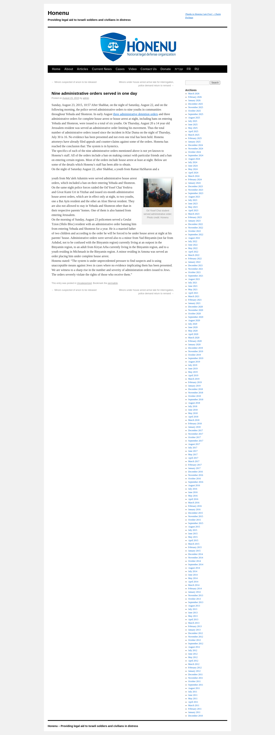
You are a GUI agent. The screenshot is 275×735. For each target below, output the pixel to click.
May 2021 (193, 289)
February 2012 (195, 667)
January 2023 (194, 220)
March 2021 (193, 296)
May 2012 (193, 657)
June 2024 (193, 165)
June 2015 (193, 533)
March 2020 (193, 337)
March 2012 (193, 664)
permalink (113, 283)
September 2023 (195, 193)
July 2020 (192, 324)
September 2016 (195, 482)
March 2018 (193, 420)
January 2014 (194, 592)
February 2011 (195, 709)
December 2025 (195, 104)
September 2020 (195, 317)
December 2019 (195, 348)
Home (56, 69)
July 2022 (192, 241)
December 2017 (195, 430)
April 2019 (193, 375)
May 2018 (193, 413)
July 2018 (192, 406)
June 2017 (193, 451)
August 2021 (194, 279)
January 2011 (194, 712)
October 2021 (194, 272)
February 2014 (195, 588)
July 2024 (192, 162)
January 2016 (194, 509)
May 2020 (193, 330)
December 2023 (195, 186)
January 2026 (194, 100)
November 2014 (195, 557)
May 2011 (193, 698)
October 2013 (194, 599)
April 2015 (193, 540)
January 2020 (194, 344)
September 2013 (195, 602)
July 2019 (192, 365)
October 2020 (194, 313)
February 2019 (195, 382)
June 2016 (193, 492)
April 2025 (193, 131)
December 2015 (195, 513)
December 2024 (195, 145)
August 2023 (194, 196)
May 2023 (193, 207)
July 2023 (192, 200)
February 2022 (195, 258)
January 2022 (194, 262)
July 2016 (192, 489)
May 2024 (193, 169)
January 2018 (194, 427)
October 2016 (194, 478)
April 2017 (193, 458)
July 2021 (192, 282)
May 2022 (193, 248)
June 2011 (193, 695)
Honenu (114, 16)
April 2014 (193, 581)
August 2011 (194, 688)
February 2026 (195, 97)
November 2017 (195, 434)
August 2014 (194, 568)
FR (189, 69)
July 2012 (192, 650)
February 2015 (195, 547)
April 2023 (193, 210)
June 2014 (193, 574)
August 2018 (194, 403)
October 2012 (194, 640)
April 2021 (193, 293)
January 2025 (194, 141)
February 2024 (195, 179)
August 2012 (194, 647)
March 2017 (193, 461)
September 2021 (195, 275)
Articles (82, 69)
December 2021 (195, 265)
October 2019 (194, 354)
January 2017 (194, 468)
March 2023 (193, 214)
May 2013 (193, 616)
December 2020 (195, 306)
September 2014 (195, 564)
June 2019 (193, 368)
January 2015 (194, 550)
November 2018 (195, 392)
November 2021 (195, 269)
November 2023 (195, 189)
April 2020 (193, 334)
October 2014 (194, 561)
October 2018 (194, 396)
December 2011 (195, 674)
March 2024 (193, 176)
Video (133, 69)
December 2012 (195, 633)
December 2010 (195, 715)
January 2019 (194, 385)
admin (86, 98)
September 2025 (195, 114)
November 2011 (195, 678)
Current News (102, 69)
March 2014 (193, 585)
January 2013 (194, 629)
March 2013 (193, 623)
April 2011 (193, 702)
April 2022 (193, 251)
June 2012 (193, 654)
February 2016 (195, 506)
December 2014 (195, 554)
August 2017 (194, 444)
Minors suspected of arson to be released (74, 82)
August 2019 (194, 361)
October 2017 (194, 437)
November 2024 (195, 148)
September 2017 (195, 440)
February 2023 (195, 217)
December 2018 (195, 389)
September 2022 (195, 234)
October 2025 (194, 110)
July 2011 (192, 691)
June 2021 (193, 286)
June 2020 (193, 327)
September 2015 (195, 523)
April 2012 (193, 660)
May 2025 (193, 128)
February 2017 (195, 464)
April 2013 (193, 619)
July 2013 (192, 609)
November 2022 (195, 227)
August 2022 (194, 238)
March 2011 (193, 705)
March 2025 (193, 134)
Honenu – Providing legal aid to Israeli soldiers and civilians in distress (93, 726)
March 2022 (193, 255)
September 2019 (195, 358)
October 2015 (194, 519)
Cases (120, 69)
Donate (165, 69)
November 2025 (195, 107)
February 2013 (195, 626)
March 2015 (193, 544)
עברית (179, 69)
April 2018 (193, 416)
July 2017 (192, 447)
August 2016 (194, 485)
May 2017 (193, 454)
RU (197, 69)
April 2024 (193, 172)
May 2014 (193, 578)
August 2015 (194, 526)
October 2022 (194, 231)
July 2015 (192, 530)
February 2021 (195, 299)
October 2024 (194, 152)
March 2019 (193, 379)
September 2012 (195, 643)
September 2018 (195, 399)
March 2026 (193, 93)
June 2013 (193, 612)
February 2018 (195, 423)
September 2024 (195, 155)
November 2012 (195, 636)
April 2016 (193, 499)
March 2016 (193, 502)
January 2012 (194, 671)
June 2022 (193, 244)
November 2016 (195, 475)
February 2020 (195, 341)
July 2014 (192, 571)
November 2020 (195, 310)
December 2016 (195, 471)
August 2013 (194, 605)
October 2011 (194, 681)
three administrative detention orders (135, 114)
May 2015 (193, 537)
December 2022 (195, 224)
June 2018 (193, 409)
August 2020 (194, 320)
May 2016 (193, 495)
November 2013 (195, 595)
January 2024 (194, 183)
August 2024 (194, 159)
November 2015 (195, 516)
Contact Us (149, 69)
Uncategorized (84, 283)
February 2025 (195, 138)
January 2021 (194, 303)
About (68, 69)
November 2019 (195, 351)
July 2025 (192, 121)
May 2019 (193, 372)
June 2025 (193, 124)
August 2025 (194, 117)
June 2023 (193, 203)
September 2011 (195, 684)
